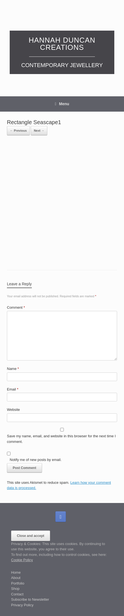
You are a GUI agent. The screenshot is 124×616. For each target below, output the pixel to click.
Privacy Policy (22, 605)
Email (12, 389)
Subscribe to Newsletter (30, 599)
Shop (15, 588)
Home (16, 572)
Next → (39, 130)
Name (13, 369)
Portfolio (17, 583)
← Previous (18, 130)
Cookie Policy (22, 560)
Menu (62, 104)
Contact (17, 594)
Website (13, 410)
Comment (16, 307)
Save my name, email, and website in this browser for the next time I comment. (61, 439)
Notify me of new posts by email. (35, 460)
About (15, 578)
